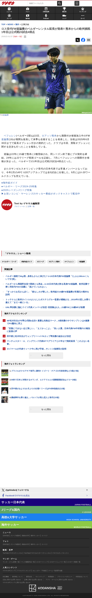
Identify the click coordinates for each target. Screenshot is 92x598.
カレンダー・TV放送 (39, 570)
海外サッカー (35, 535)
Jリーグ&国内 (15, 535)
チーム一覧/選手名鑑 (55, 570)
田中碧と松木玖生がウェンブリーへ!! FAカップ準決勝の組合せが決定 (39, 336)
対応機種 (6, 576)
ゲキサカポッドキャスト (60, 553)
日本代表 (6, 535)
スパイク (45, 535)
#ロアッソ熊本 (54, 262)
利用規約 (51, 576)
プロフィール (19, 206)
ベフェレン (10, 135)
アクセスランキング (24, 570)
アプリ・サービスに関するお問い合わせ (59, 579)
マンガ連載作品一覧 (28, 562)
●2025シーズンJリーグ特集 (16, 190)
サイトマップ (40, 576)
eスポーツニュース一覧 (58, 562)
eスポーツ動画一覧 (74, 562)
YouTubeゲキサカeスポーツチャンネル (37, 553)
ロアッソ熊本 (49, 135)
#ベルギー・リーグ (9, 262)
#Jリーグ (40, 262)
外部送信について (82, 576)
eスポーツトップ (42, 562)
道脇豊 (6, 115)
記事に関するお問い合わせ (33, 579)
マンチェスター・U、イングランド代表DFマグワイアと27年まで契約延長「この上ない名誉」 (48, 342)
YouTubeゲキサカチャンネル (12, 553)
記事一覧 (31, 206)
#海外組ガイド (26, 262)
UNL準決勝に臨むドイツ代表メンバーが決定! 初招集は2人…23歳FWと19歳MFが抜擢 (45, 307)
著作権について (17, 576)
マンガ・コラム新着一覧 (11, 562)
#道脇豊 (82, 262)
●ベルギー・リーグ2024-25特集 (19, 186)
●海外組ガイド (9, 182)
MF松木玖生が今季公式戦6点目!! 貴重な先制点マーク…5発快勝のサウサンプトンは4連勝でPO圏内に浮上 (48, 322)
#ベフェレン (69, 262)
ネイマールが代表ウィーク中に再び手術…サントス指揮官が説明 (36, 349)
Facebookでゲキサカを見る (15, 495)
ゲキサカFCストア (9, 570)
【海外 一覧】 (18, 36)
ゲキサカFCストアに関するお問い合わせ (16, 582)
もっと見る (46, 355)
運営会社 (29, 576)
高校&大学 (25, 535)
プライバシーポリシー (64, 576)
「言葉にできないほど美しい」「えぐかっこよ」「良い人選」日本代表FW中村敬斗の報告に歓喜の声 (48, 329)
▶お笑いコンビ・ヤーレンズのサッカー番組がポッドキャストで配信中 (40, 193)
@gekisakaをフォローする (15, 490)
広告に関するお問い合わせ (12, 579)
